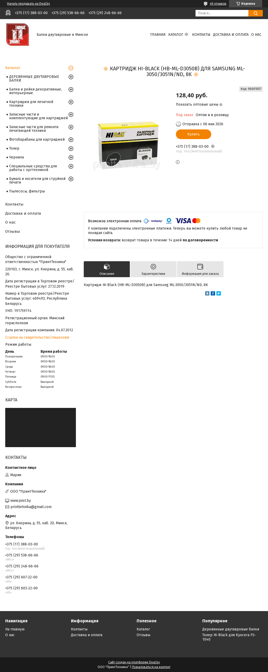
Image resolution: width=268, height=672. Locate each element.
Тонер (14, 148)
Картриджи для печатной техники (31, 104)
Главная (158, 34)
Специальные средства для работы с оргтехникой (33, 168)
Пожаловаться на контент (151, 667)
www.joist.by (20, 500)
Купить (193, 134)
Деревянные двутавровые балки (230, 629)
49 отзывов (218, 3)
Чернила (16, 157)
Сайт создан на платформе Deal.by (134, 662)
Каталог (175, 34)
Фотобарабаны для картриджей (37, 139)
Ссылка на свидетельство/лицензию (37, 337)
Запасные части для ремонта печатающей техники (33, 129)
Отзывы (12, 231)
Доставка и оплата (231, 34)
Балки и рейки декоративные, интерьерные (35, 91)
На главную (15, 629)
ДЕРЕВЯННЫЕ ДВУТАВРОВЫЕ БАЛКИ (34, 79)
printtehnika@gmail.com (31, 507)
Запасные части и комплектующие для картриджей (38, 116)
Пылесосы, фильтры (27, 191)
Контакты (201, 34)
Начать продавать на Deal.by (28, 3)
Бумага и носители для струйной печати (37, 180)
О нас (256, 34)
